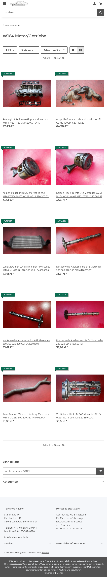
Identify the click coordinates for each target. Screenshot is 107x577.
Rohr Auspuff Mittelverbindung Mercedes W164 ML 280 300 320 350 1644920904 (26, 415)
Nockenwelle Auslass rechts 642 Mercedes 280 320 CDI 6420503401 (79, 342)
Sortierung (27, 50)
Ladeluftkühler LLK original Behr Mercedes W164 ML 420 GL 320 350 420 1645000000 (26, 268)
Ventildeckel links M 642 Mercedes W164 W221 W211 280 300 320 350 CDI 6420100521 (78, 415)
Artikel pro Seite (53, 50)
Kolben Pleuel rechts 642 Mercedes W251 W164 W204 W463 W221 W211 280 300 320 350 (80, 194)
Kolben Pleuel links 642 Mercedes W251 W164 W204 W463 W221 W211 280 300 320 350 (26, 194)
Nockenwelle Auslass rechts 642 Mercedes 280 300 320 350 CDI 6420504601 (26, 342)
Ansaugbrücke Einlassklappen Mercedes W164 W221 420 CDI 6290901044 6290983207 (25, 121)
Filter (9, 50)
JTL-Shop (59, 572)
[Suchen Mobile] (50, 12)
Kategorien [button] (10, 481)
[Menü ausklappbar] (4, 2)
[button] (95, 3)
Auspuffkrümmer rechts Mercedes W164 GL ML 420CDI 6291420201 (78, 121)
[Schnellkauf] (50, 471)
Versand (45, 552)
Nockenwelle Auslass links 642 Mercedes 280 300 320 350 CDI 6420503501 (79, 268)
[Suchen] (100, 12)
